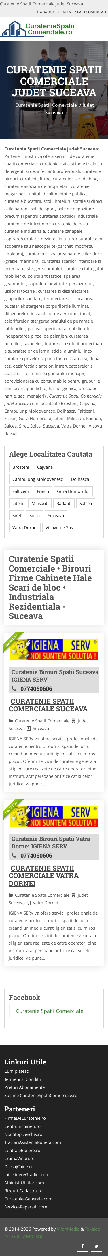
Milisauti (39, 503)
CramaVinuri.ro (19, 1158)
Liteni (17, 503)
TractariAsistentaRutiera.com (32, 1142)
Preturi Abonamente (24, 1087)
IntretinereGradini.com (27, 1174)
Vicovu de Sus (59, 527)
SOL (39, 1236)
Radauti (63, 503)
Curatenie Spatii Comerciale (46, 105)
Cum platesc (16, 1071)
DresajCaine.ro (18, 1166)
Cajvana (45, 467)
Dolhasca (80, 479)
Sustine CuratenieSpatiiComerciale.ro (40, 1095)
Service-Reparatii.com (25, 1206)
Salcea (85, 503)
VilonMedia (68, 1229)
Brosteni (20, 467)
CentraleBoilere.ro (22, 1150)
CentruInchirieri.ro (22, 1126)
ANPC (28, 1236)
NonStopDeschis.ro (23, 1134)
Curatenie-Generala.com (28, 1198)
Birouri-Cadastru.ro (23, 1190)
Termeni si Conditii (22, 1079)
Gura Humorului (73, 491)
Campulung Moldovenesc (37, 479)
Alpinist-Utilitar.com (24, 1182)
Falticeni (20, 491)
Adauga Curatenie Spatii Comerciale (72, 12)
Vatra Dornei (24, 527)
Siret (16, 515)
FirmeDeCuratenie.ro (25, 1118)
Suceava (56, 515)
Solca (34, 515)
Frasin (43, 491)
